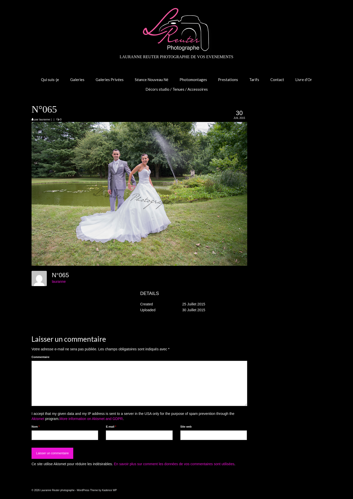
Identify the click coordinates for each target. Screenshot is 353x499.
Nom (36, 426)
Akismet (38, 419)
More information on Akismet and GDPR (91, 419)
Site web (186, 426)
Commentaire (40, 356)
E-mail (111, 426)
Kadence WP (109, 490)
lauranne (44, 119)
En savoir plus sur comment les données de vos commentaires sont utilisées (174, 464)
